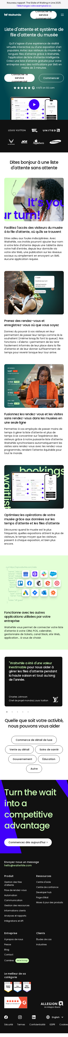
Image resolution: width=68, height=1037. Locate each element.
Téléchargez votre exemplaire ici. (34, 5)
